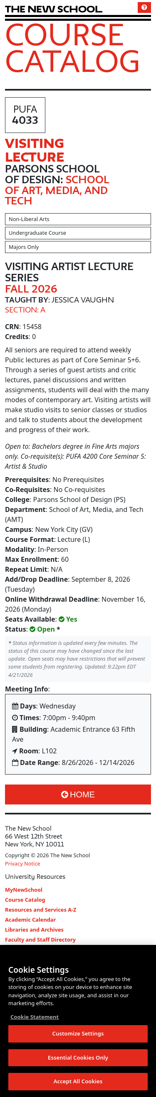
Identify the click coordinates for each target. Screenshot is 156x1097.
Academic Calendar (30, 919)
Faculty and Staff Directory (40, 939)
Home (78, 794)
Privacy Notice (22, 863)
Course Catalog (72, 47)
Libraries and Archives (34, 929)
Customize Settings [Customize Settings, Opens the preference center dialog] (78, 1033)
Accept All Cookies (78, 1081)
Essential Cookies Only (78, 1057)
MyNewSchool (23, 889)
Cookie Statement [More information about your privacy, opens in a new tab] (34, 1017)
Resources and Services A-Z (41, 909)
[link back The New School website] (53, 9)
